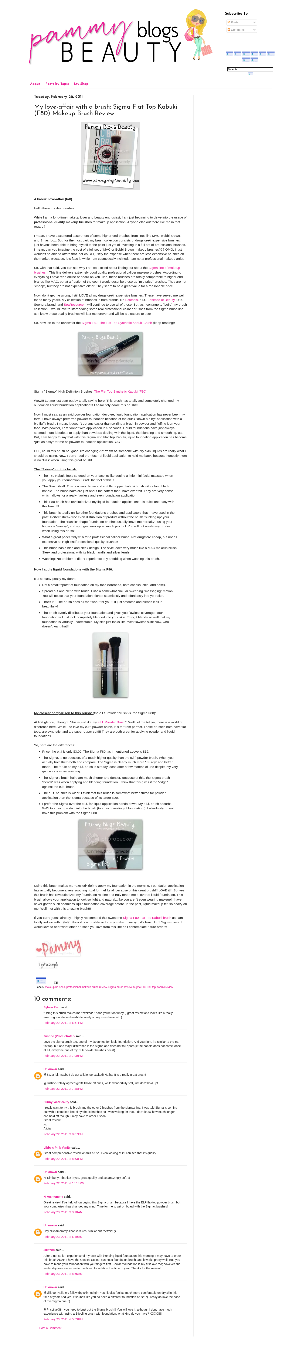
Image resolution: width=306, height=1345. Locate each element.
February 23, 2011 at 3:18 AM (63, 1212)
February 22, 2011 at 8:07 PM (63, 1134)
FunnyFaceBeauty (56, 1102)
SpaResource (74, 304)
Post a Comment (50, 1328)
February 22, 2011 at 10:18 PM (64, 1183)
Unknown (50, 1069)
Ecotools (131, 300)
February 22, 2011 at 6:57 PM (63, 1022)
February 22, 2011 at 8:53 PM (63, 1159)
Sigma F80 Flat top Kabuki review (153, 987)
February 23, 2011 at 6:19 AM (63, 1237)
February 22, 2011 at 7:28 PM (63, 1088)
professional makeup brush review (86, 987)
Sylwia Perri (52, 1007)
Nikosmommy (53, 1196)
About (35, 84)
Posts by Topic (57, 84)
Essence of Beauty (161, 300)
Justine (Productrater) (59, 1036)
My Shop (81, 84)
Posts (233, 22)
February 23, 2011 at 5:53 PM (63, 1319)
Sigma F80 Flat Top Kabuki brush (147, 917)
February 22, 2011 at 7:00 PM (63, 1055)
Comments (236, 29)
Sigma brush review (120, 987)
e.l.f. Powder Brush (111, 722)
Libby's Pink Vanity (57, 1147)
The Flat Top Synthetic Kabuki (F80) (120, 391)
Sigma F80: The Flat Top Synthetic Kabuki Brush (117, 323)
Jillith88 (49, 1250)
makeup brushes (55, 987)
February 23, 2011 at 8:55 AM (63, 1273)
